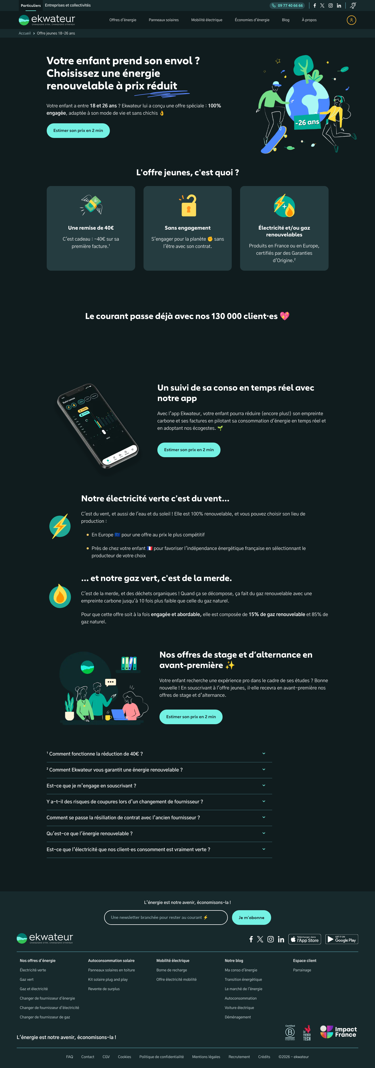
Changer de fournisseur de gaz (45, 1017)
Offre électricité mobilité (177, 980)
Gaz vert (27, 980)
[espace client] (351, 20)
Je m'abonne (251, 917)
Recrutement (239, 1057)
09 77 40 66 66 (287, 5)
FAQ (69, 1057)
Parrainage (302, 970)
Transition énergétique (243, 980)
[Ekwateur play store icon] (341, 939)
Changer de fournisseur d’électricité (49, 1008)
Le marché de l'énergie (243, 989)
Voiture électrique (239, 1008)
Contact (87, 1057)
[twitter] (322, 5)
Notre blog (234, 961)
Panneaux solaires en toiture (111, 970)
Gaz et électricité (34, 989)
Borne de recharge (172, 970)
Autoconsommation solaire (111, 961)
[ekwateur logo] (47, 20)
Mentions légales (206, 1057)
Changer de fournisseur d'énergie (47, 998)
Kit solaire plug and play (108, 980)
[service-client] (353, 5)
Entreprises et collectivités (68, 5)
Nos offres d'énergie (38, 961)
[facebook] (315, 5)
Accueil (25, 33)
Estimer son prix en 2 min (78, 130)
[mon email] (166, 917)
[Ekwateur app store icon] (304, 939)
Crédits (264, 1057)
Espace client (304, 961)
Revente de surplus (104, 989)
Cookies (124, 1057)
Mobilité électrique (173, 961)
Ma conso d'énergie (241, 970)
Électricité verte (33, 970)
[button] (159, 754)
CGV (106, 1057)
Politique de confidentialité (161, 1057)
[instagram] (331, 5)
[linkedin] (339, 5)
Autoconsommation (241, 998)
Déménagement (238, 1017)
